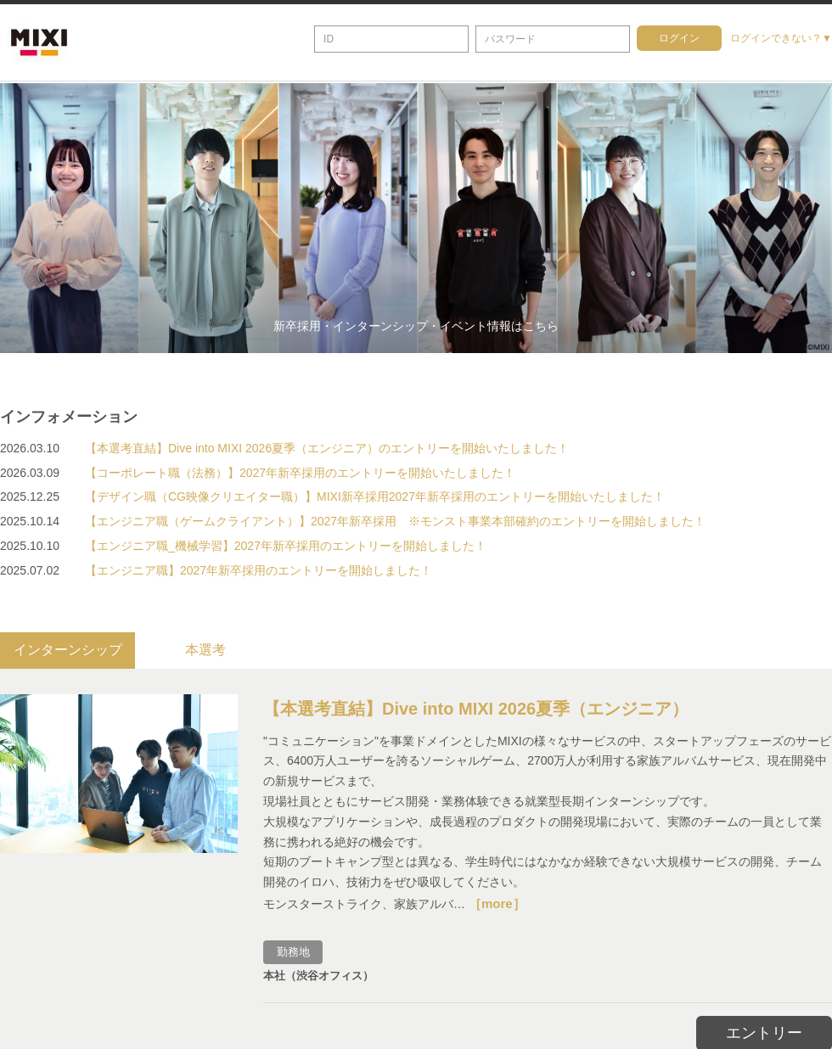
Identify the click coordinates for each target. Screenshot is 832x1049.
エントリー (764, 1030)
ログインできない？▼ (781, 38)
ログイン (679, 38)
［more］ (497, 901)
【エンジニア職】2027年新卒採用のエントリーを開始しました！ (258, 570)
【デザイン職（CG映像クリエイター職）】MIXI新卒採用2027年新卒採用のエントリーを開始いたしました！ (375, 496)
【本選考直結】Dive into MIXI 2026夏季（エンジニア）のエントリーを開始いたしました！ (327, 448)
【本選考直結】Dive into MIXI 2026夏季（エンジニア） (476, 705)
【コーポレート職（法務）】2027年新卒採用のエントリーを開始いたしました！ (300, 473)
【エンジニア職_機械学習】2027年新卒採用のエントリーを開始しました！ (285, 546)
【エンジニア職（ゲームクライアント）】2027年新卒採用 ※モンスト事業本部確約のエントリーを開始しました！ (395, 521)
